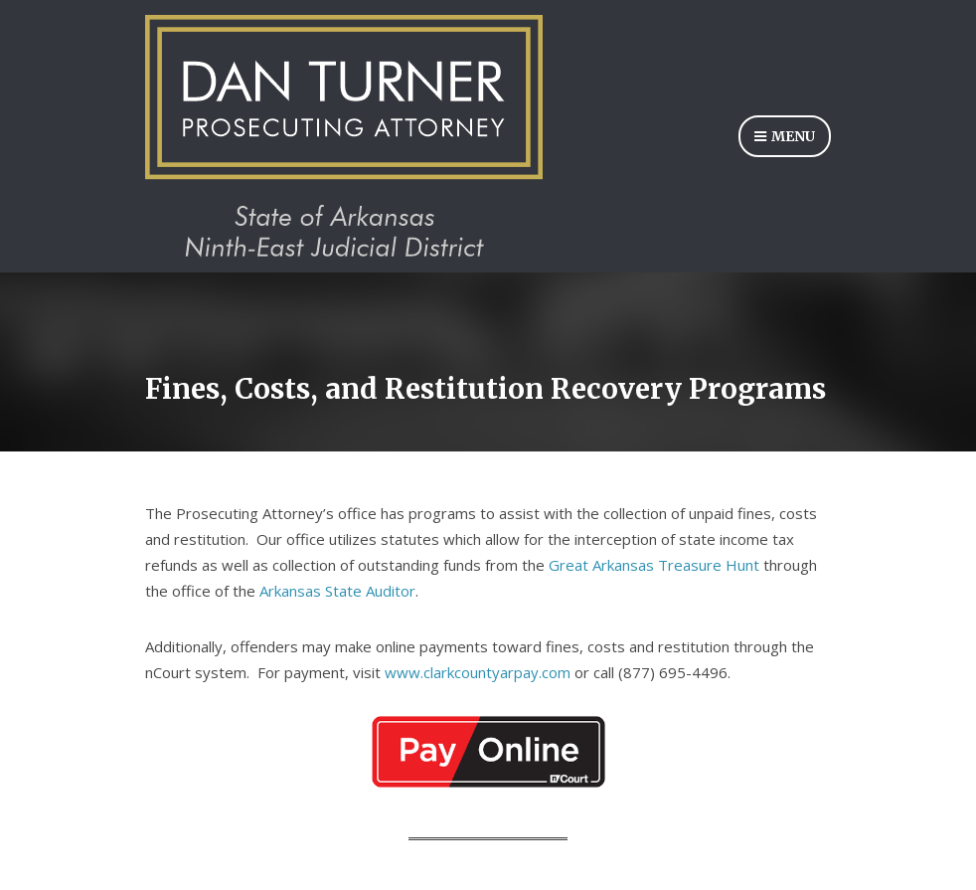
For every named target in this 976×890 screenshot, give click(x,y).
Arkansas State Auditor (337, 591)
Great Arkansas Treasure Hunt (654, 565)
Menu (784, 137)
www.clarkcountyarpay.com (477, 672)
